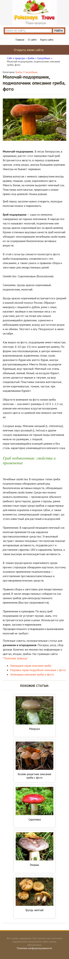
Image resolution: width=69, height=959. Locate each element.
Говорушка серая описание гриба (30, 665)
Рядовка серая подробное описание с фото (38, 670)
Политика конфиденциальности (34, 948)
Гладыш (34, 865)
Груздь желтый (34, 910)
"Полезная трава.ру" (15, 658)
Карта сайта (46, 39)
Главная (20, 39)
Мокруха (34, 729)
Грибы (18, 72)
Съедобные (31, 72)
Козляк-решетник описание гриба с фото (34, 775)
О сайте (32, 39)
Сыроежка (35, 819)
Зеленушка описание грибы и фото (32, 674)
